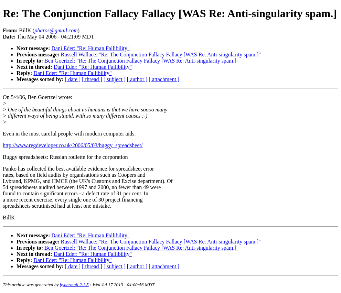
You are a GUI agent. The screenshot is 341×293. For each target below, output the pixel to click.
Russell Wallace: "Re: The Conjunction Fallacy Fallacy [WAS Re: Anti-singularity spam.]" (161, 54)
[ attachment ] (164, 79)
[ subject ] (115, 79)
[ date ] (73, 79)
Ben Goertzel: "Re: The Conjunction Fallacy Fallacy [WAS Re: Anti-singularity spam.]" (141, 61)
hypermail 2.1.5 (74, 284)
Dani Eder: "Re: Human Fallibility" (90, 48)
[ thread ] (92, 79)
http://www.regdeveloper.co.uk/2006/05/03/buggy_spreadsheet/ (72, 145)
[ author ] (137, 79)
